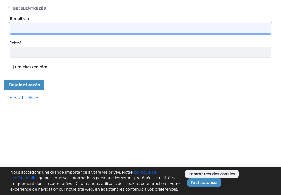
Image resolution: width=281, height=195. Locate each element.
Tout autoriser (204, 182)
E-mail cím (20, 18)
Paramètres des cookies (212, 173)
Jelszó (16, 42)
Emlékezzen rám (28, 66)
